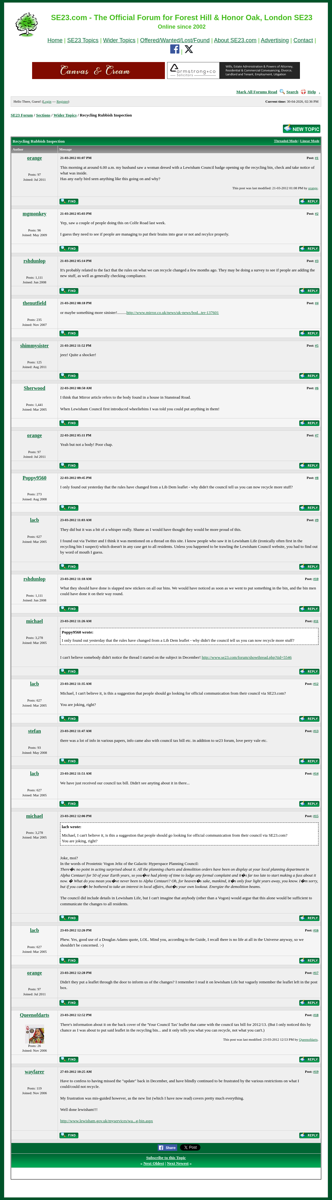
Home (55, 40)
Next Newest (178, 1163)
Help (308, 91)
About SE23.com (235, 40)
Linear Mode (309, 141)
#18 (316, 1015)
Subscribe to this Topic (166, 1157)
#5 (316, 345)
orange (34, 158)
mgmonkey (35, 213)
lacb (34, 520)
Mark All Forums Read (256, 91)
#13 (316, 731)
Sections (43, 115)
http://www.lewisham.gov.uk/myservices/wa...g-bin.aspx (106, 1120)
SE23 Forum (22, 115)
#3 (316, 261)
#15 (316, 816)
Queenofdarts (34, 1015)
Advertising (275, 40)
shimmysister (34, 345)
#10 (316, 579)
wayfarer (34, 1071)
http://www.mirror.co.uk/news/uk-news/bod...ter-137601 (173, 312)
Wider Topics (119, 40)
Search (289, 91)
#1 (316, 158)
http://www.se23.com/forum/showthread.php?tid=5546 (247, 657)
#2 (316, 213)
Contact (303, 40)
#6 (316, 388)
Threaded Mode (286, 141)
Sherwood (34, 388)
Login (47, 101)
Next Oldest (153, 1163)
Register (62, 101)
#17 (316, 973)
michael (34, 621)
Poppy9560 (35, 478)
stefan (34, 731)
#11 (315, 621)
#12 (316, 683)
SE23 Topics (82, 40)
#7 (316, 435)
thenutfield (34, 303)
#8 (316, 478)
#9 (316, 520)
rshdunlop (34, 261)
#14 (316, 773)
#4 (316, 303)
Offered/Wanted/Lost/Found (175, 40)
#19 (316, 1071)
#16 (316, 930)
